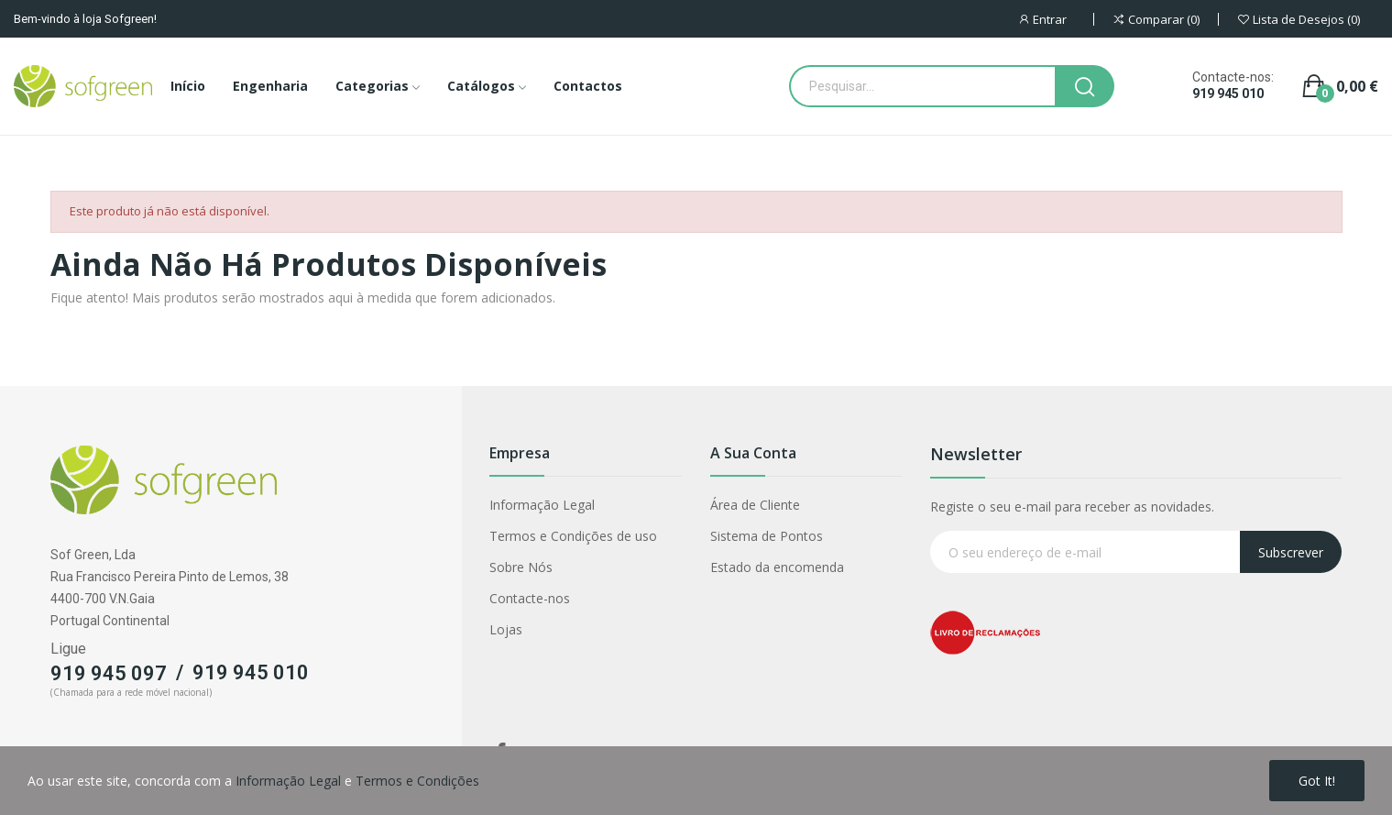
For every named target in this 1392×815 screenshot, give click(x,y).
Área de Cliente (755, 504)
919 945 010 (1228, 93)
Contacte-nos (529, 598)
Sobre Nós (521, 567)
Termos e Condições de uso (573, 536)
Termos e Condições (417, 780)
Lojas (505, 629)
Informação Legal (542, 504)
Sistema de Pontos (766, 536)
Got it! (1317, 780)
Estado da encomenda (777, 567)
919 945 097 (108, 673)
